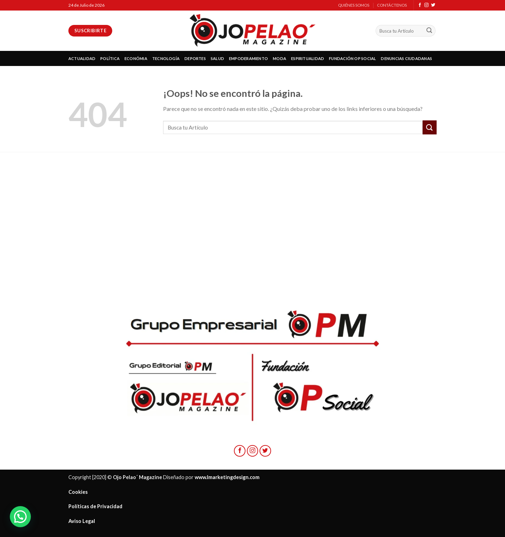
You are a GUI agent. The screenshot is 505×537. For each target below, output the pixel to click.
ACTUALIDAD (81, 58)
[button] (20, 516)
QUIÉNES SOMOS (353, 5)
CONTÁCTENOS (392, 5)
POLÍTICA (110, 58)
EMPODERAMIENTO (248, 58)
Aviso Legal (81, 521)
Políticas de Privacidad (95, 506)
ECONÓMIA (135, 58)
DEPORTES (195, 58)
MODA (279, 58)
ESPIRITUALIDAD (307, 58)
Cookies (78, 492)
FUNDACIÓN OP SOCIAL (352, 58)
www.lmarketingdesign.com (227, 477)
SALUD (217, 58)
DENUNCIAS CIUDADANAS (406, 58)
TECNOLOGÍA (166, 58)
